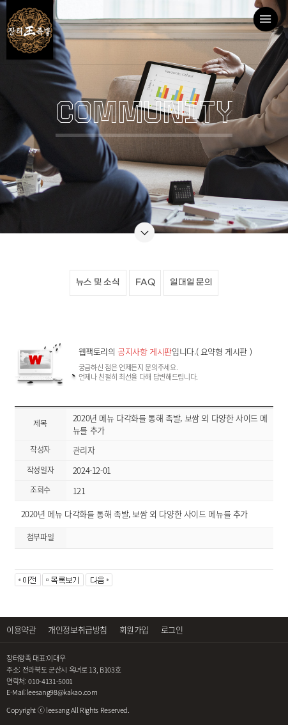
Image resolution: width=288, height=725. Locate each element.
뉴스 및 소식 (98, 282)
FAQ (145, 282)
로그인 (172, 629)
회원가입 (134, 629)
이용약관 (21, 629)
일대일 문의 (191, 282)
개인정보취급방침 (77, 629)
